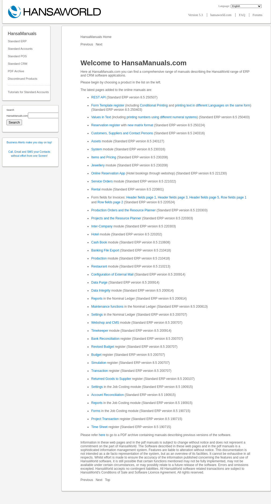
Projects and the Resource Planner (116, 218)
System (96, 149)
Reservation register (105, 125)
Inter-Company (101, 226)
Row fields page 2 (110, 202)
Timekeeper (99, 331)
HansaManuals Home (96, 37)
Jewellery (98, 165)
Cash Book (99, 242)
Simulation (98, 363)
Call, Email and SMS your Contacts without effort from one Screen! (29, 153)
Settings (97, 314)
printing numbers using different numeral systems (162, 117)
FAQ (242, 15)
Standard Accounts (20, 48)
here (102, 435)
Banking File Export (105, 250)
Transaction (99, 371)
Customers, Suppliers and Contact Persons (122, 133)
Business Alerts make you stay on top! (29, 142)
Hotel (95, 234)
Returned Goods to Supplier (111, 379)
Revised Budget (102, 347)
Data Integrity (100, 290)
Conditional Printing (154, 105)
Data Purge (99, 282)
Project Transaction (105, 419)
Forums (257, 15)
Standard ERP (17, 41)
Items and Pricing (103, 157)
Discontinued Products (22, 78)
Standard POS (17, 56)
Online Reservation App (108, 173)
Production (99, 258)
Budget (96, 355)
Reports (96, 298)
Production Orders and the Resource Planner (123, 210)
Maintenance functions (107, 306)
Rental (96, 189)
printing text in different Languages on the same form (212, 105)
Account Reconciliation (107, 395)
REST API (98, 97)
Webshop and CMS (105, 322)
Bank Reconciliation (105, 339)
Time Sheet (99, 427)
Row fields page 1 (233, 197)
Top (107, 480)
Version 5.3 (196, 15)
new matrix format (140, 125)
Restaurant (99, 266)
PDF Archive (16, 71)
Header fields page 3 (173, 197)
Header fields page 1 (141, 197)
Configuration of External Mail (112, 274)
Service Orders (102, 181)
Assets (96, 141)
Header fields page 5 (204, 197)
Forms (95, 411)
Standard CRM (17, 63)
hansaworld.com (221, 15)
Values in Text (101, 117)
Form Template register (107, 105)
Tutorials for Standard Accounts (28, 92)
